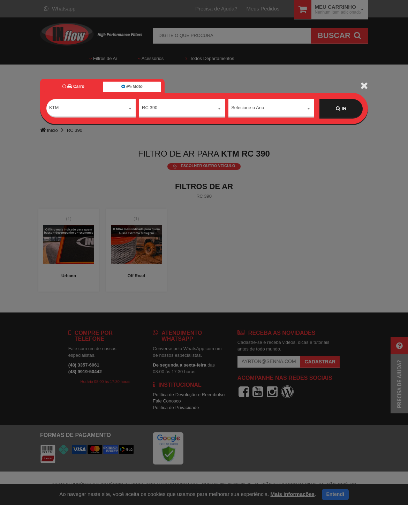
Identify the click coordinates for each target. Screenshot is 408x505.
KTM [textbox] (54, 108)
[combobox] (91, 109)
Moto (131, 86)
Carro (73, 86)
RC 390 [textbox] (149, 108)
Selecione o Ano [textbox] (247, 108)
